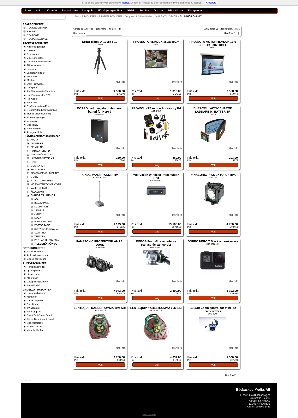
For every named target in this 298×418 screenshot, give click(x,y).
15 (233, 29)
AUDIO (34, 139)
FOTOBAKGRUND (40, 151)
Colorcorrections (35, 58)
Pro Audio (32, 99)
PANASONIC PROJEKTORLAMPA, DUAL (99, 243)
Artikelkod (88, 29)
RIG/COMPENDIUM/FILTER (45, 173)
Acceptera (211, 2)
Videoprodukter (34, 326)
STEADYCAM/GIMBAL (42, 180)
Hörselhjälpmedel (35, 267)
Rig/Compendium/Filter (38, 106)
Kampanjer (195, 10)
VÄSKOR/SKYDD (40, 188)
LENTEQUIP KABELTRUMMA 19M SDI (100, 308)
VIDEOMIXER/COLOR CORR (46, 184)
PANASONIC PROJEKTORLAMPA (213, 174)
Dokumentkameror (36, 293)
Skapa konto (70, 10)
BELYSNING (37, 147)
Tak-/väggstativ (34, 311)
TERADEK (39, 236)
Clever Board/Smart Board (40, 319)
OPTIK (34, 162)
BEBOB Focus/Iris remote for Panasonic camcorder (156, 243)
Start (77, 16)
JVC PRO (39, 214)
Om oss (158, 10)
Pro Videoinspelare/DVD (39, 95)
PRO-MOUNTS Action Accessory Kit (156, 108)
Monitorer (31, 80)
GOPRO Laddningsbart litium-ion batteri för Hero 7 (100, 110)
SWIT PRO (40, 232)
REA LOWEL (33, 35)
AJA (36, 199)
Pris (119, 29)
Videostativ (32, 125)
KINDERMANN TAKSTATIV (100, 174)
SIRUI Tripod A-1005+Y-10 (99, 41)
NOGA (37, 218)
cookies (125, 2)
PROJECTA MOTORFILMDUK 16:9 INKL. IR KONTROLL (212, 43)
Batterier (31, 50)
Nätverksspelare (35, 300)
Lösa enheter (33, 274)
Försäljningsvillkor (110, 10)
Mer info (120, 81)
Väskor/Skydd (34, 128)
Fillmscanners (34, 65)
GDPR (131, 10)
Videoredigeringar (36, 117)
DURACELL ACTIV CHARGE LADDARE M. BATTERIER (212, 110)
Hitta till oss (176, 10)
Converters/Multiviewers (39, 61)
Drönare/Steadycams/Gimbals (42, 110)
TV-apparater (33, 308)
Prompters (32, 87)
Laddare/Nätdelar (35, 72)
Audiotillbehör (34, 285)
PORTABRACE (42, 225)
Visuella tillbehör (35, 330)
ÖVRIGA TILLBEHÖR (43, 195)
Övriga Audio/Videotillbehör (43, 136)
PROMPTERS (38, 169)
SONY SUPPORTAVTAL (46, 229)
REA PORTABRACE (37, 39)
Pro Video (32, 102)
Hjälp (39, 10)
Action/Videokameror (37, 255)
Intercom (31, 69)
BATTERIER (37, 143)
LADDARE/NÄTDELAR (42, 158)
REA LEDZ (32, 31)
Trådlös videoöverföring (39, 113)
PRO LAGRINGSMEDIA (46, 240)
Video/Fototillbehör (36, 259)
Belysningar (33, 54)
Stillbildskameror (35, 251)
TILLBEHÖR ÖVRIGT (46, 243)
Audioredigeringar (36, 46)
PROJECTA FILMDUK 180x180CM (156, 41)
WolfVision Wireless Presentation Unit (156, 176)
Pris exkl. (112, 29)
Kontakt (52, 10)
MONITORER (37, 165)
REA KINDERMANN (37, 27)
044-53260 (264, 398)
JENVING (39, 210)
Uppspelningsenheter (37, 281)
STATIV (34, 177)
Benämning (101, 29)
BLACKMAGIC (41, 203)
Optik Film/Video (35, 84)
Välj (100, 98)
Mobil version (149, 414)
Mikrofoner (32, 76)
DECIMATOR (41, 206)
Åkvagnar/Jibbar (35, 132)
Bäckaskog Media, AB (253, 389)
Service (144, 10)
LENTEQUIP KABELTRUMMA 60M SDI (156, 308)
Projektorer (32, 304)
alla (238, 29)
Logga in (88, 10)
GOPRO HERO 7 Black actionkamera (212, 241)
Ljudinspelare (33, 270)
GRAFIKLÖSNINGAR (42, 154)
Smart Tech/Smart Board (39, 315)
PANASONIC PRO (43, 221)
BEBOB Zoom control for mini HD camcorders (213, 309)
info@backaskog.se (259, 395)
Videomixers (33, 121)
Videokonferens (35, 323)
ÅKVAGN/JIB (37, 192)
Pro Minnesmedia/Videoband (41, 91)
